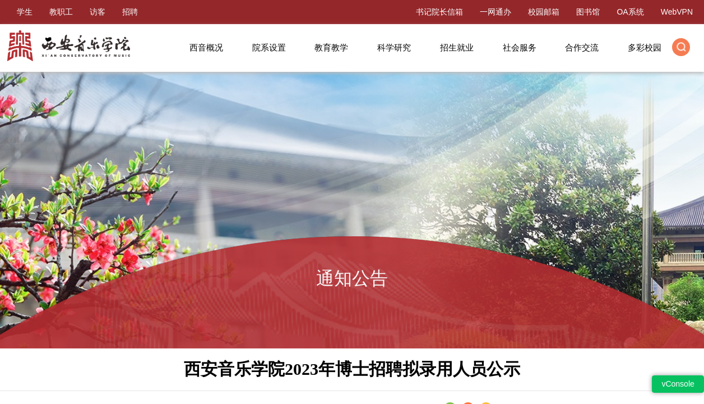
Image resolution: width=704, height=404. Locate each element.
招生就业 (457, 47)
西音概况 (206, 47)
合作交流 (582, 47)
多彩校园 (644, 47)
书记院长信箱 (439, 11)
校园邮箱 (543, 11)
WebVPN (677, 11)
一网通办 (495, 11)
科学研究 (394, 47)
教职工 (61, 11)
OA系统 (630, 11)
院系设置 (269, 47)
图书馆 (588, 11)
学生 (25, 11)
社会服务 (519, 47)
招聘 (130, 11)
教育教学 (331, 47)
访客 (97, 11)
